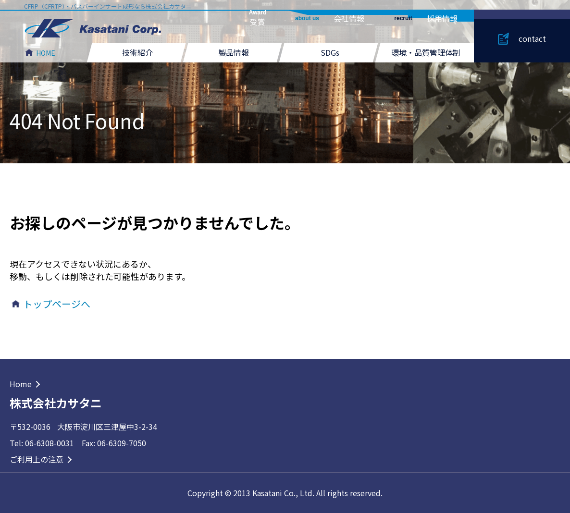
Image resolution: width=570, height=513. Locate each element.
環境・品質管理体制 (425, 52)
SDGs (330, 52)
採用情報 (425, 18)
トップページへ (56, 304)
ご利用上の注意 (36, 459)
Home (21, 384)
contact (532, 38)
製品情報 (233, 52)
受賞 (258, 18)
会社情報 (329, 18)
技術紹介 (137, 52)
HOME (45, 53)
